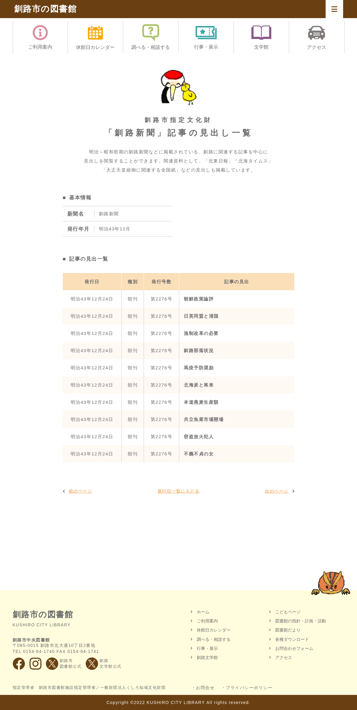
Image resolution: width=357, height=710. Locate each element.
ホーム (203, 611)
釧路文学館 (207, 657)
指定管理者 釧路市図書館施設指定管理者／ (89, 687)
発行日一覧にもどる (179, 491)
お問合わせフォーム (294, 648)
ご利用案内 (207, 620)
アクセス (283, 657)
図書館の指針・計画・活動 (300, 620)
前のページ (80, 491)
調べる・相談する (214, 639)
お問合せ (205, 687)
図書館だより (288, 630)
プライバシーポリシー (249, 687)
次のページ (276, 491)
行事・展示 (207, 648)
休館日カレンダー (214, 630)
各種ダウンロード (292, 639)
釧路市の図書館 (45, 9)
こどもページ (288, 611)
